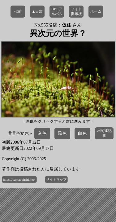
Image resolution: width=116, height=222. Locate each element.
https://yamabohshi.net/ (19, 179)
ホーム (95, 11)
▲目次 (37, 11)
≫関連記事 (104, 133)
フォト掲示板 (76, 11)
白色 (82, 133)
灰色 (42, 133)
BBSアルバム (56, 11)
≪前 (18, 11)
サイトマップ (56, 179)
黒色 (62, 133)
